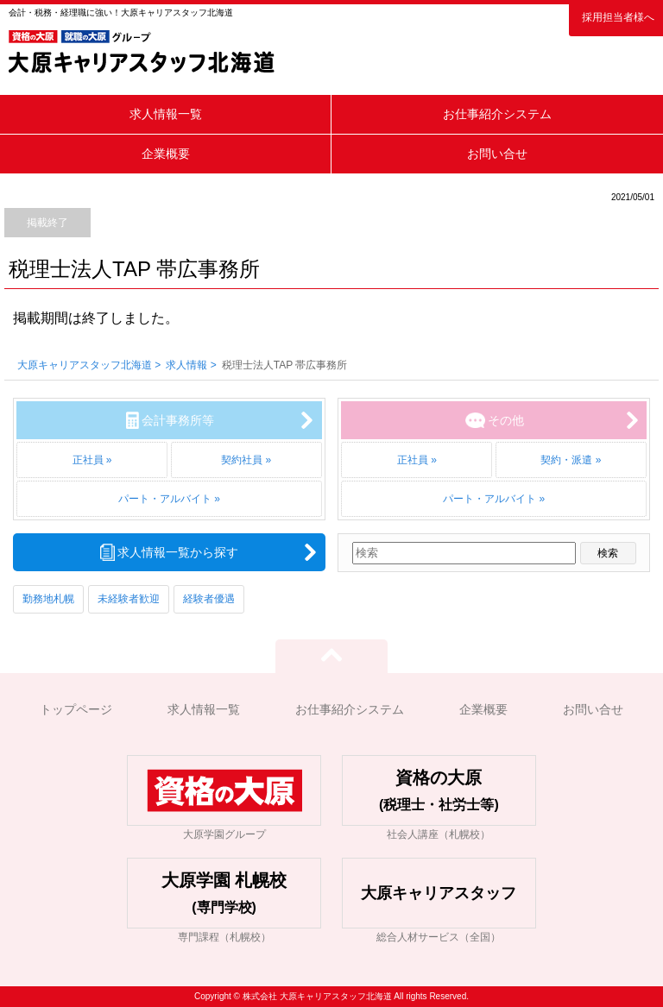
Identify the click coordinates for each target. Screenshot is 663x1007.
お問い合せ (497, 153)
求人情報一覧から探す (177, 552)
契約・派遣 (566, 460)
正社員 (88, 460)
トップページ (76, 709)
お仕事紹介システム (497, 114)
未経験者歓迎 (129, 599)
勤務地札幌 (48, 599)
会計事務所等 (178, 420)
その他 (506, 420)
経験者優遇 (209, 599)
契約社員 (241, 460)
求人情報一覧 (165, 114)
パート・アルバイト (165, 499)
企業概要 (166, 153)
